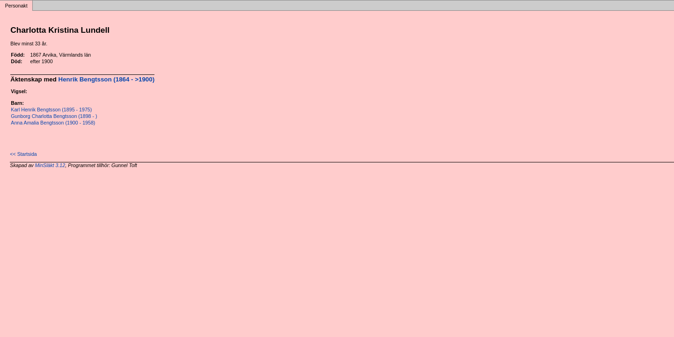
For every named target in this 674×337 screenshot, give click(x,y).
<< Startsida (23, 154)
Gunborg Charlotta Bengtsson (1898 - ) (54, 116)
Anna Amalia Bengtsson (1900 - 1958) (53, 122)
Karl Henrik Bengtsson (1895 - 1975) (51, 109)
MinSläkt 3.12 (50, 165)
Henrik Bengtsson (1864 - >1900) (107, 79)
